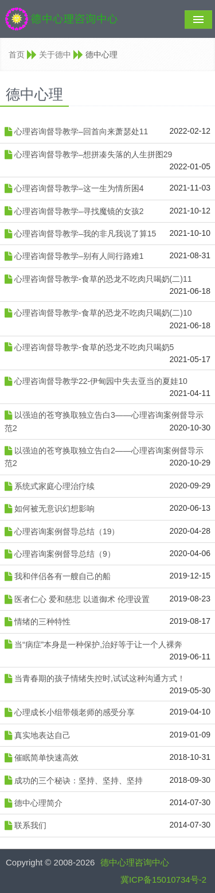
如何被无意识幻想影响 (54, 508)
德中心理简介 (38, 802)
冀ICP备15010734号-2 (163, 879)
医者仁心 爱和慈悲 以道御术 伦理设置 (82, 599)
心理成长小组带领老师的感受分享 (74, 712)
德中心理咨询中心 (134, 862)
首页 (17, 54)
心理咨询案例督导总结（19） (67, 531)
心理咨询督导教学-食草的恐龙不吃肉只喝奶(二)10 (103, 312)
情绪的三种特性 (42, 621)
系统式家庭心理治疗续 (54, 486)
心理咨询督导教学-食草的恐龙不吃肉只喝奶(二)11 (103, 279)
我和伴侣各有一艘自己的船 (62, 576)
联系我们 (30, 825)
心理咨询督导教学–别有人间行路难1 (79, 256)
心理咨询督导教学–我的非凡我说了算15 (85, 233)
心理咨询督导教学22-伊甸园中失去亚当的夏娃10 (100, 381)
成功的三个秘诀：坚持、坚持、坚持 (78, 780)
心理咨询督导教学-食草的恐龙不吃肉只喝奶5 (94, 347)
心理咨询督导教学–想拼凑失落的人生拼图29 (93, 154)
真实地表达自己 (42, 735)
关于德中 (55, 54)
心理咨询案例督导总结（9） (64, 553)
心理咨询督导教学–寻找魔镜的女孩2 (79, 211)
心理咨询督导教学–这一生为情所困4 (79, 188)
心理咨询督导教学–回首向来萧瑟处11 (81, 131)
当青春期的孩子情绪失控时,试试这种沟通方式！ (99, 678)
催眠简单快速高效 (46, 757)
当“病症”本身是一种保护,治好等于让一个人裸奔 (98, 644)
